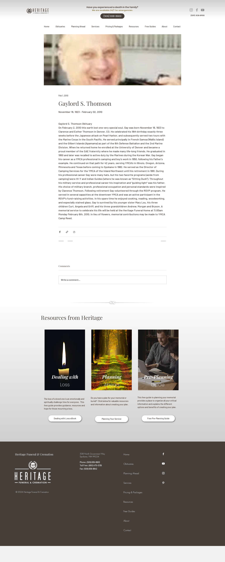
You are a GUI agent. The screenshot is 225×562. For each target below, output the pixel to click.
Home (126, 454)
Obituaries (128, 463)
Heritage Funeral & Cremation (34, 454)
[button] (78, 26)
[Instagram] (191, 10)
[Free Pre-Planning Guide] (158, 418)
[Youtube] (163, 463)
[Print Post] (74, 232)
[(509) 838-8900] (112, 16)
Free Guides (129, 511)
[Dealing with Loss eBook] (65, 418)
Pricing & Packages (132, 492)
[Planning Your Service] (111, 419)
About (126, 520)
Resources (128, 501)
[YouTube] (202, 10)
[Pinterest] (163, 482)
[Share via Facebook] (59, 232)
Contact (127, 530)
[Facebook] (197, 10)
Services (127, 482)
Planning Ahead (131, 473)
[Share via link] (67, 232)
